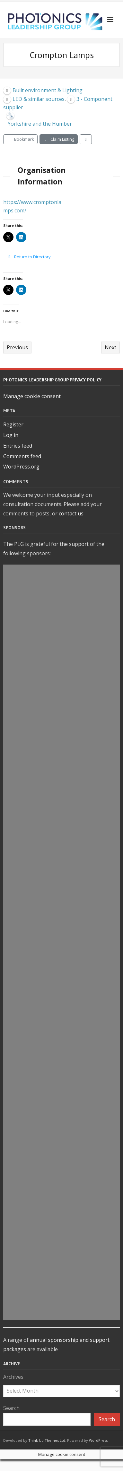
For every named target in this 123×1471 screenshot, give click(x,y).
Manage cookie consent (32, 396)
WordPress (98, 1440)
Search (11, 1408)
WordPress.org (21, 466)
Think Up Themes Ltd (46, 1440)
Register (13, 424)
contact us (71, 513)
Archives (13, 1376)
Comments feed (22, 456)
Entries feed (17, 445)
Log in (10, 435)
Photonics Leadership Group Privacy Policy (52, 380)
